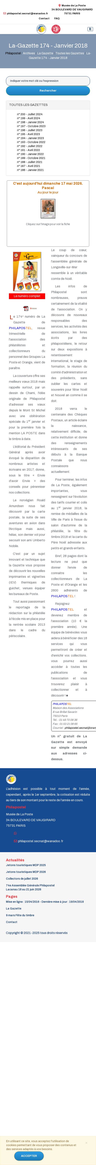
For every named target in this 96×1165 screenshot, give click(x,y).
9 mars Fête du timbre (20, 915)
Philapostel (13, 53)
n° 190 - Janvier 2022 (30, 154)
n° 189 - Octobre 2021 (31, 158)
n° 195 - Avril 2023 (28, 134)
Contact (44, 18)
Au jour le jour (48, 192)
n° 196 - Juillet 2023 (29, 130)
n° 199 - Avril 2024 (28, 118)
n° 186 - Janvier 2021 (30, 170)
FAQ (57, 18)
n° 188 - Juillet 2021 (29, 162)
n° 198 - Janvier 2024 (30, 122)
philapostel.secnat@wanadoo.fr (25, 13)
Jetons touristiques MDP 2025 (26, 865)
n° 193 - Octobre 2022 (31, 142)
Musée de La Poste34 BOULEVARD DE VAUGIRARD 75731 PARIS (72, 9)
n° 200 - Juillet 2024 (30, 114)
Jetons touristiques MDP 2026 (26, 871)
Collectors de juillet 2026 (22, 878)
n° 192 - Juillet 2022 (29, 146)
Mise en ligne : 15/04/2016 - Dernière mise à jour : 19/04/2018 (45, 901)
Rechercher (48, 90)
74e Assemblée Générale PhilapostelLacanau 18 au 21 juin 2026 (30, 887)
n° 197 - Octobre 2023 (31, 126)
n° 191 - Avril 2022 (28, 150)
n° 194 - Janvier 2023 (30, 138)
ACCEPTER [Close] (29, 1155)
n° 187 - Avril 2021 (28, 166)
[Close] (86, 1142)
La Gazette (13, 908)
